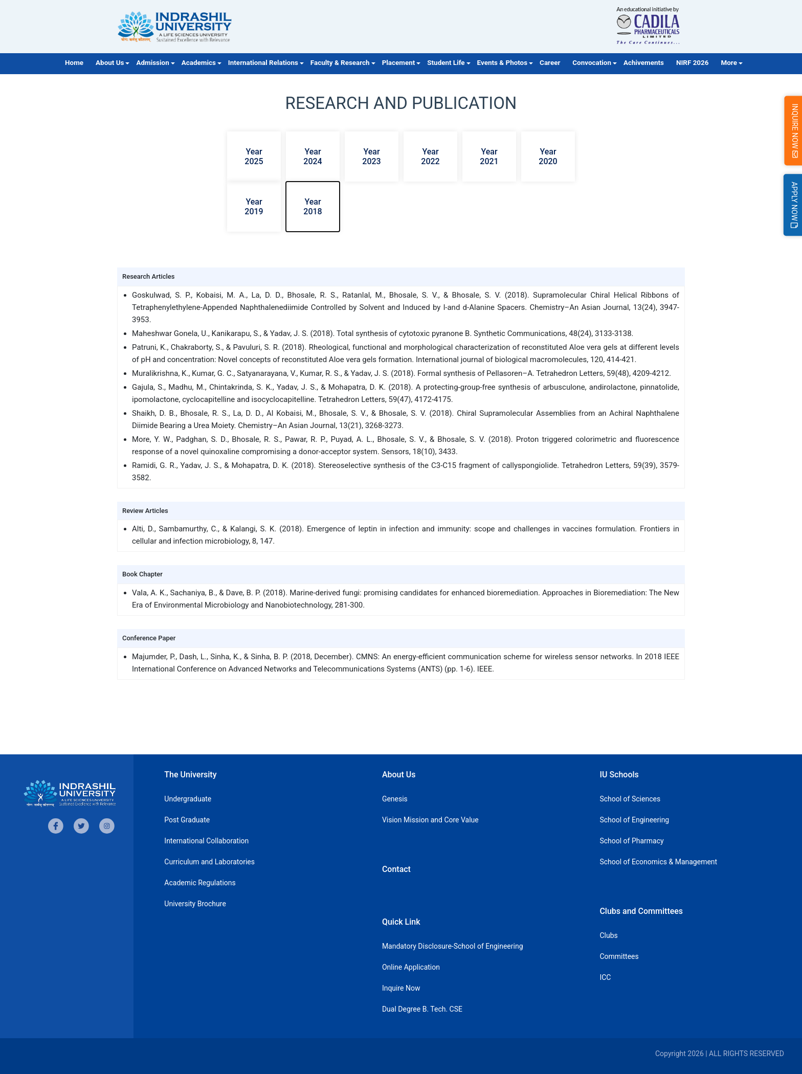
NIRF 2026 (692, 62)
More (729, 62)
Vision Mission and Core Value (430, 820)
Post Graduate (187, 820)
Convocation (591, 62)
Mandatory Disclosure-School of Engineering (452, 946)
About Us (110, 62)
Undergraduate (187, 799)
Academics (199, 62)
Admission (152, 62)
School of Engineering (634, 820)
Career (550, 62)
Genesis (395, 799)
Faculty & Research (340, 62)
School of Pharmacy (631, 841)
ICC (605, 977)
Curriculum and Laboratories (209, 862)
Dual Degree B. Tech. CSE (422, 1009)
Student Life (445, 62)
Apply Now (794, 205)
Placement (398, 62)
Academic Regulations (199, 883)
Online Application (411, 967)
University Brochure (195, 904)
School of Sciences (629, 799)
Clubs (608, 935)
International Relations (263, 62)
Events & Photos (502, 62)
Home (74, 62)
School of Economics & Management (658, 862)
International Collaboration (206, 841)
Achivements (643, 62)
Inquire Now (401, 988)
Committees (618, 956)
